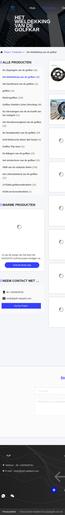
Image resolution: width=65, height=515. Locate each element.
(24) (20, 70)
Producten (48, 8)
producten (17, 52)
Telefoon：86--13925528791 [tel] (17, 465)
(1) (17, 191)
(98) (22, 104)
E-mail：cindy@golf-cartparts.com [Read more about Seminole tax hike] (20, 471)
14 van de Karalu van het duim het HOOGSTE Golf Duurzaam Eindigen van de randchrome (21, 258)
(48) (21, 77)
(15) (19, 153)
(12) (8, 91)
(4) (22, 139)
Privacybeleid (9, 511)
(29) (21, 133)
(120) (13, 97)
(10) (19, 185)
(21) (20, 84)
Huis (32, 8)
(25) (22, 124)
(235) (20, 167)
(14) (22, 113)
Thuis (6, 52)
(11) (20, 176)
